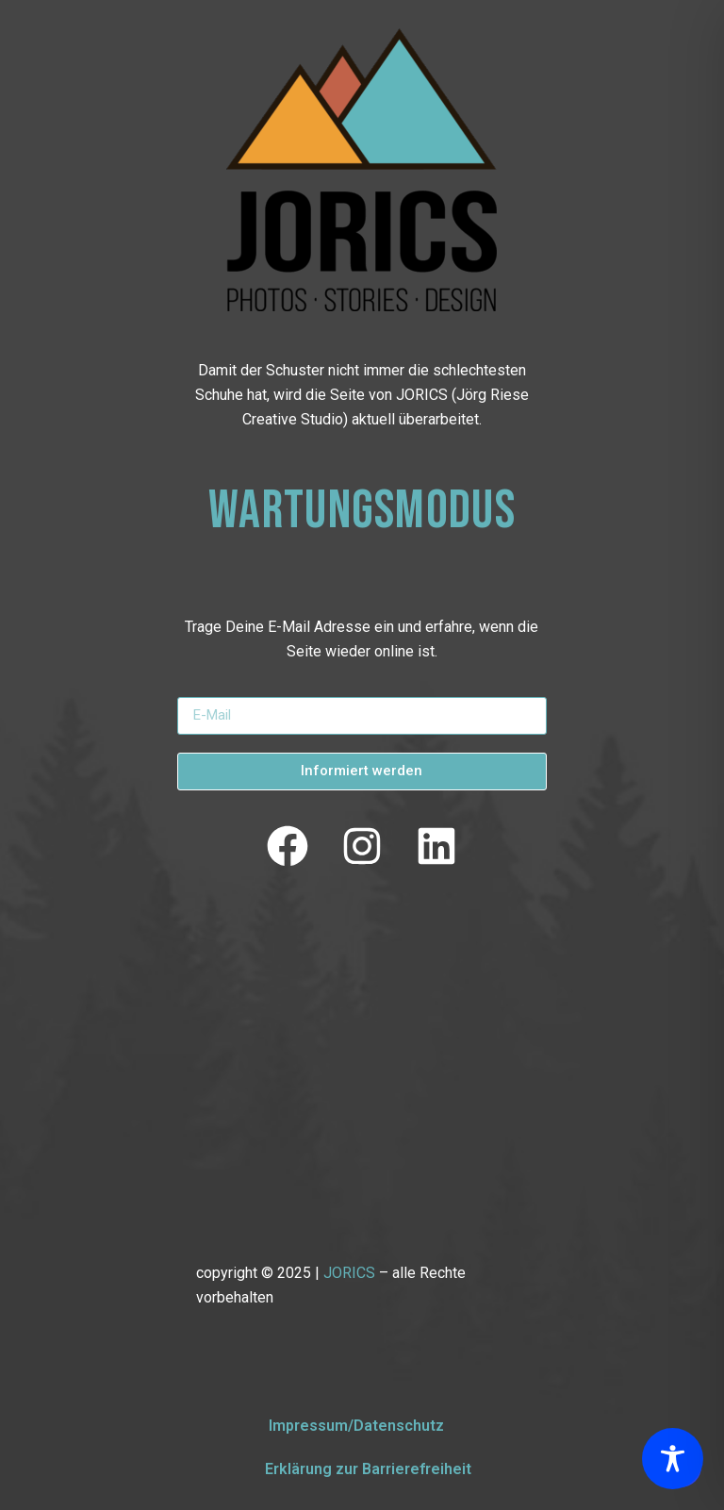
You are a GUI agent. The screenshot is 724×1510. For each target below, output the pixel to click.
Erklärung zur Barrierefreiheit (368, 1469)
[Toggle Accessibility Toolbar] (672, 1458)
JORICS (349, 1273)
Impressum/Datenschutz (356, 1426)
